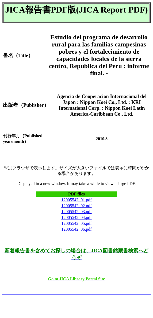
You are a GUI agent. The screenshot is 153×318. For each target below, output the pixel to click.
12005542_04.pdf (76, 217)
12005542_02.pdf (76, 205)
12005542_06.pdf (76, 229)
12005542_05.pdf (76, 223)
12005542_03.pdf (76, 211)
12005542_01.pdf (76, 200)
